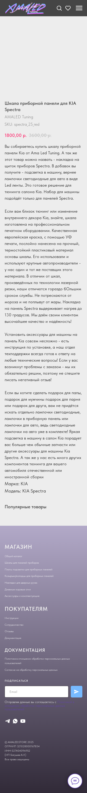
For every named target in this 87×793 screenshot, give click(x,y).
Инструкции (12, 618)
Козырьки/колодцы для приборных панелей (29, 576)
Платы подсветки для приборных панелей (28, 569)
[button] (59, 8)
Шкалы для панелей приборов (22, 562)
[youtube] (23, 721)
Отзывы (9, 631)
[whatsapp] (15, 721)
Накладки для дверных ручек (21, 582)
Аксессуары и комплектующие (22, 596)
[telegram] (7, 721)
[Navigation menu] (79, 8)
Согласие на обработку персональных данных (31, 669)
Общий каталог (13, 556)
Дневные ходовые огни (18, 589)
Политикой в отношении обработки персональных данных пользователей (39, 705)
